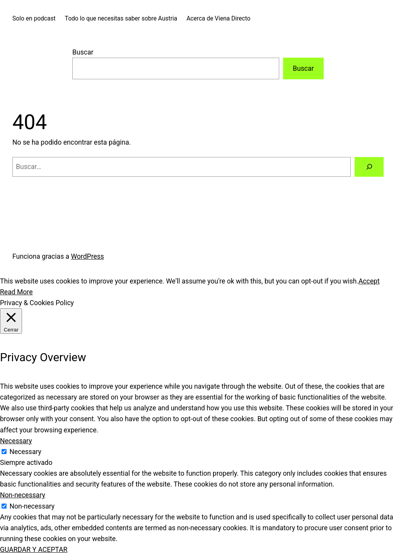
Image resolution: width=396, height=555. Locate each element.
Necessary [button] (16, 441)
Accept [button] (369, 281)
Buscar (82, 52)
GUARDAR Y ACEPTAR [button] (33, 549)
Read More (16, 292)
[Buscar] (369, 167)
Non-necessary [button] (22, 495)
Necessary (25, 452)
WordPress (87, 256)
